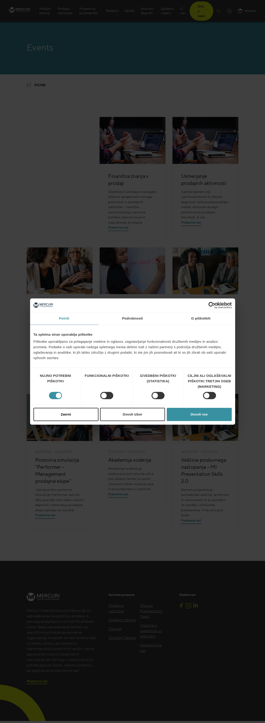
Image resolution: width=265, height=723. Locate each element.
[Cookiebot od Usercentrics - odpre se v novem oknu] (212, 305)
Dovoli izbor (132, 414)
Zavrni (66, 414)
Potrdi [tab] (64, 318)
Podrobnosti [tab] (132, 318)
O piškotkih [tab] (201, 318)
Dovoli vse (199, 414)
